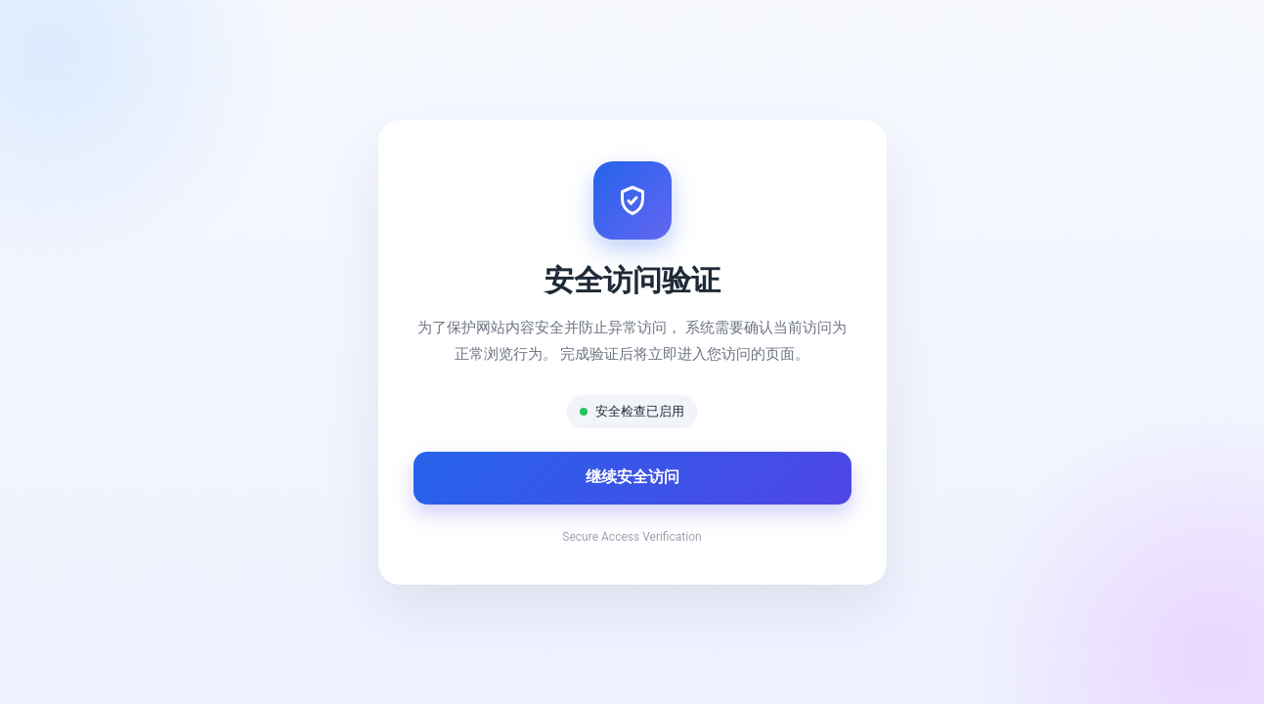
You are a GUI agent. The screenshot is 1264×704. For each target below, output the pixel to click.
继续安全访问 (632, 476)
